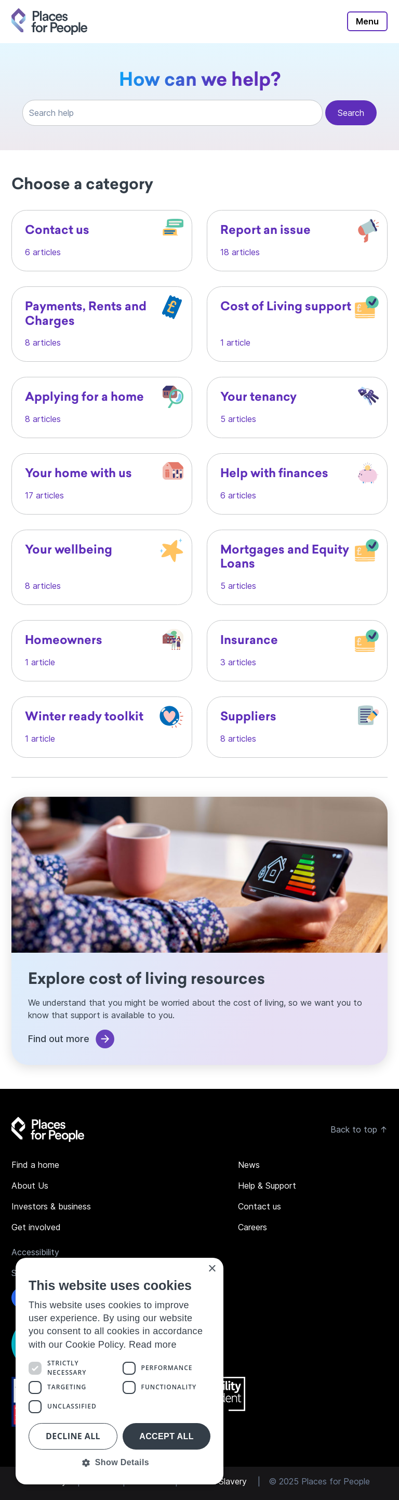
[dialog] (119, 1371)
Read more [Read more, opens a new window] (153, 1344)
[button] (119, 1462)
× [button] (212, 1269)
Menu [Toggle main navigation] (367, 21)
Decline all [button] (73, 1436)
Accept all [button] (166, 1436)
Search (351, 113)
